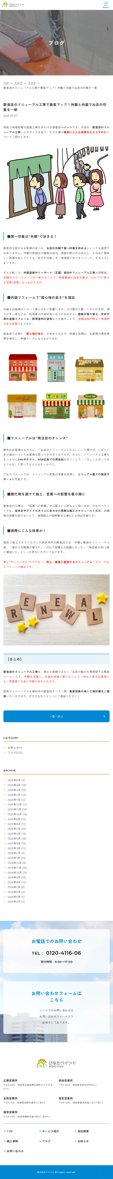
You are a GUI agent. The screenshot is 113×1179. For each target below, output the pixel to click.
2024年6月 (14, 892)
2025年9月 (14, 819)
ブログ (12, 752)
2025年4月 (14, 843)
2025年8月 (14, 824)
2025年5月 (14, 838)
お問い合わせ (15, 1151)
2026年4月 (14, 785)
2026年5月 (14, 780)
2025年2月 (14, 853)
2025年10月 (15, 814)
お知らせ (13, 747)
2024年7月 (14, 887)
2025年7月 (14, 829)
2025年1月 (14, 858)
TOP (10, 1131)
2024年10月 (15, 872)
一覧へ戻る (56, 716)
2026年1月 (14, 800)
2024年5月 (14, 897)
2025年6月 (14, 833)
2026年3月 (14, 790)
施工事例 (12, 1141)
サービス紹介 (50, 1131)
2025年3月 (14, 848)
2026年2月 (14, 795)
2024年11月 (14, 868)
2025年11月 (14, 809)
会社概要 (83, 1131)
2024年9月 (14, 877)
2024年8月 (14, 882)
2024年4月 (14, 901)
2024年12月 (15, 863)
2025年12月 (15, 804)
